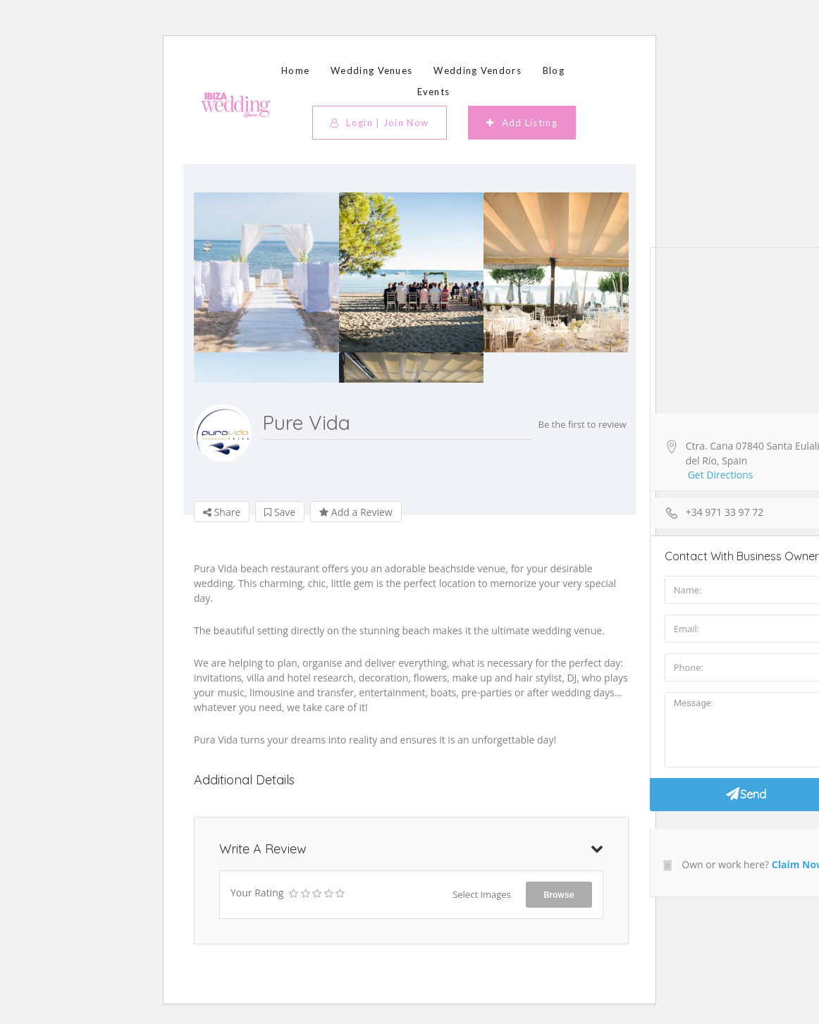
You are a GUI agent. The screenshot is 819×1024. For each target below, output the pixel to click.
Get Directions (720, 474)
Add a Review (355, 512)
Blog (554, 70)
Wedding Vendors (477, 70)
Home (295, 70)
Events (433, 91)
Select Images (481, 894)
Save (279, 512)
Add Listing (522, 122)
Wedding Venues (371, 70)
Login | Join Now (380, 122)
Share (221, 512)
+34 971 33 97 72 (725, 512)
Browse (558, 894)
